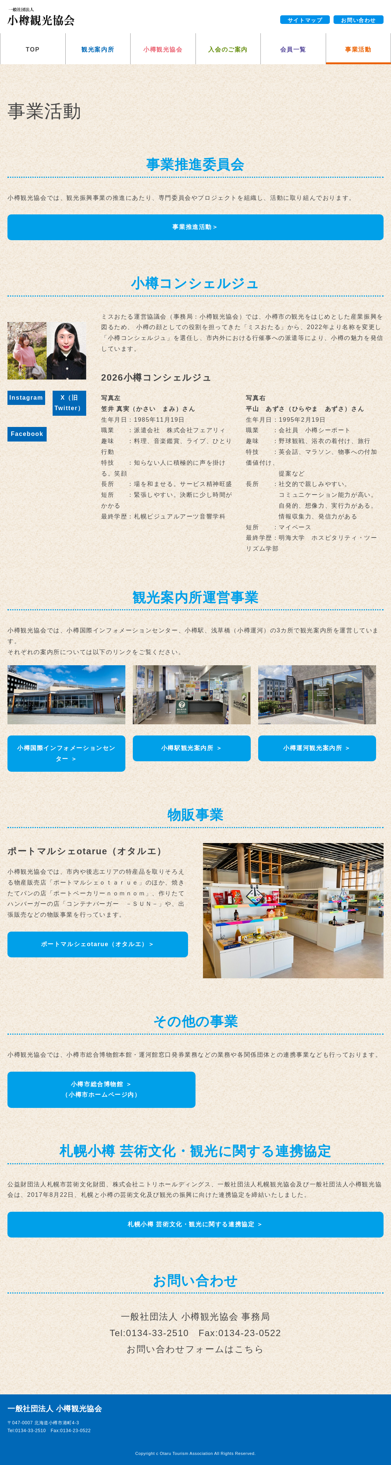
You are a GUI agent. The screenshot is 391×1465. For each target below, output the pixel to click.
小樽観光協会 (163, 49)
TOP (33, 49)
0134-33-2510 (157, 1333)
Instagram (26, 397)
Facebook (27, 434)
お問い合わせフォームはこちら (195, 1349)
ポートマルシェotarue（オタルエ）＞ (98, 944)
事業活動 (358, 49)
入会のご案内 (228, 49)
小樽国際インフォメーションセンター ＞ (66, 753)
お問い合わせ (358, 20)
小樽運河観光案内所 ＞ (317, 748)
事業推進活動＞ (195, 227)
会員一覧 (293, 49)
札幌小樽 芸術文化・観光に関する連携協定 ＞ (195, 1224)
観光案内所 (97, 49)
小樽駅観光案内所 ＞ (191, 748)
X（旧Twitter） (69, 403)
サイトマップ (305, 20)
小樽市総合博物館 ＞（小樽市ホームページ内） (101, 1089)
